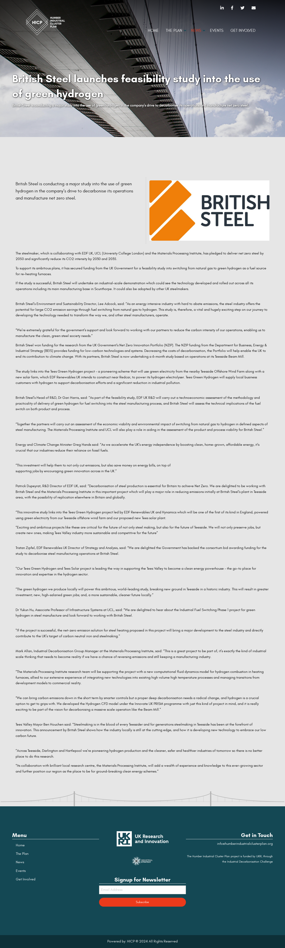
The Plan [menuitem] (174, 30)
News (20, 862)
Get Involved (25, 879)
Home (20, 845)
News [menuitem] (196, 30)
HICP (131, 941)
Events (21, 871)
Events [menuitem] (216, 30)
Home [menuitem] (153, 30)
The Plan (22, 854)
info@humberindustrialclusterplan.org (245, 844)
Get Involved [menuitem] (243, 30)
